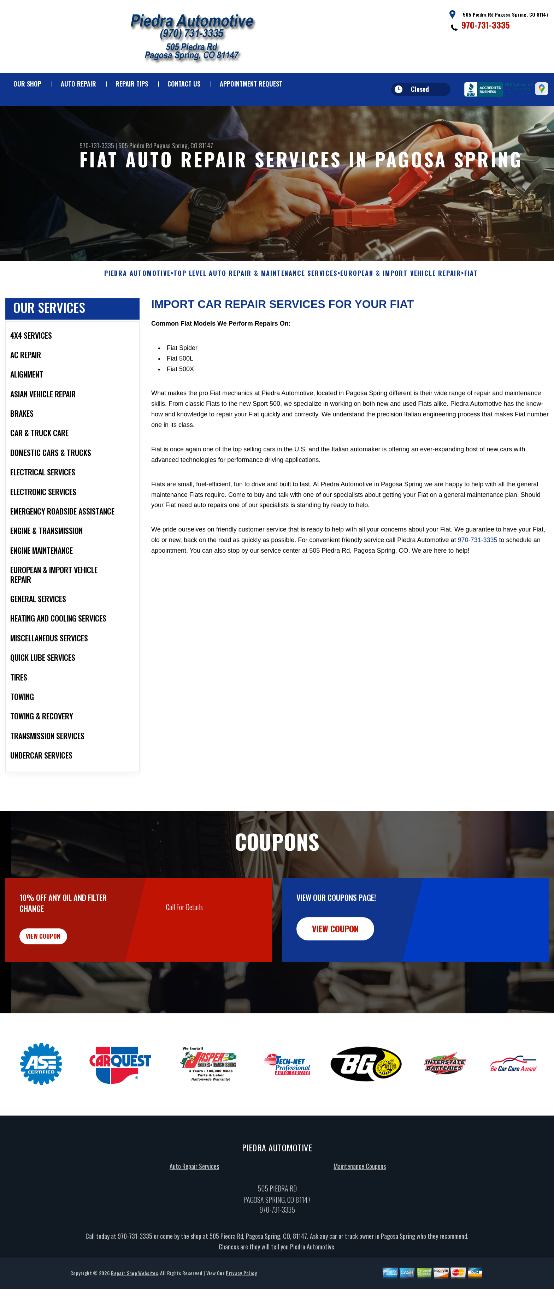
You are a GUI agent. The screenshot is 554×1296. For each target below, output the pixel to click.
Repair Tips (132, 83)
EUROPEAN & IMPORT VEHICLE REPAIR (400, 306)
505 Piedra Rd (135, 145)
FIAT (471, 306)
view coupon (58, 972)
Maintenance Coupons (360, 1206)
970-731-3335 (485, 24)
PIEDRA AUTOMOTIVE (137, 306)
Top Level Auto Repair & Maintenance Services (255, 306)
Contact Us (183, 83)
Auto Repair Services (194, 1206)
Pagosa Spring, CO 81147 (183, 145)
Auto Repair (78, 83)
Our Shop (27, 83)
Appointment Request (251, 83)
